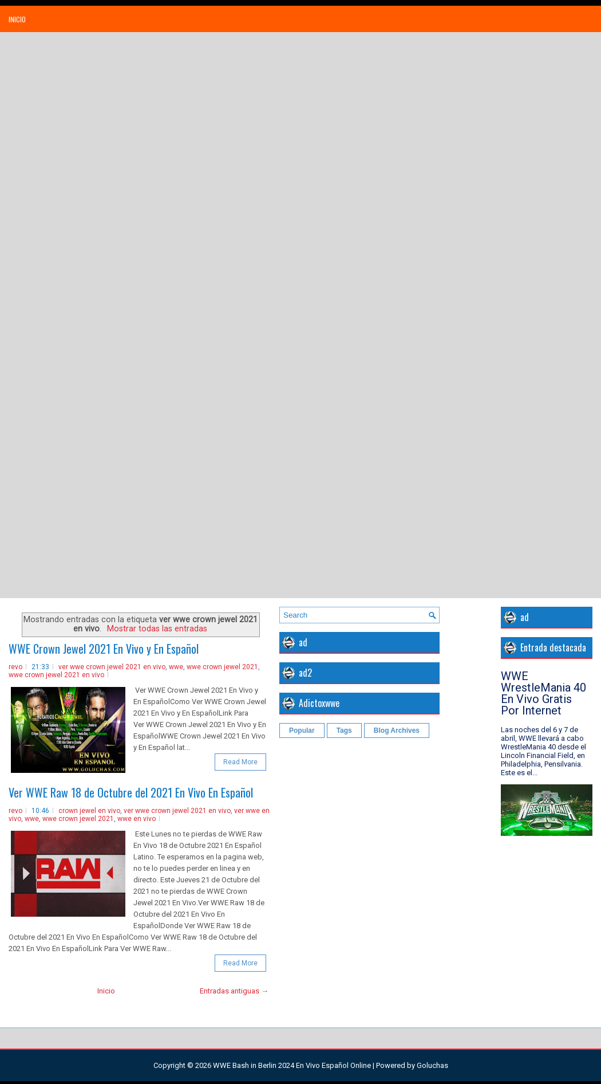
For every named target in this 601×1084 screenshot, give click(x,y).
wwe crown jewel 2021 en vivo (56, 675)
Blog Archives (397, 730)
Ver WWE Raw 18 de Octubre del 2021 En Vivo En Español (131, 792)
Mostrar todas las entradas (157, 628)
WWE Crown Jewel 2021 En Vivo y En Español (104, 648)
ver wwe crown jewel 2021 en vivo (111, 667)
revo (15, 667)
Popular (302, 730)
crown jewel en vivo (89, 811)
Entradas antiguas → (234, 991)
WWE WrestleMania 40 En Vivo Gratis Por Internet (543, 693)
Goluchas (432, 1065)
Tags (344, 730)
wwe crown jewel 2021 (222, 667)
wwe (176, 667)
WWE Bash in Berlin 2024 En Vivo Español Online (292, 1065)
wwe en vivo (136, 819)
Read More (240, 762)
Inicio (17, 19)
